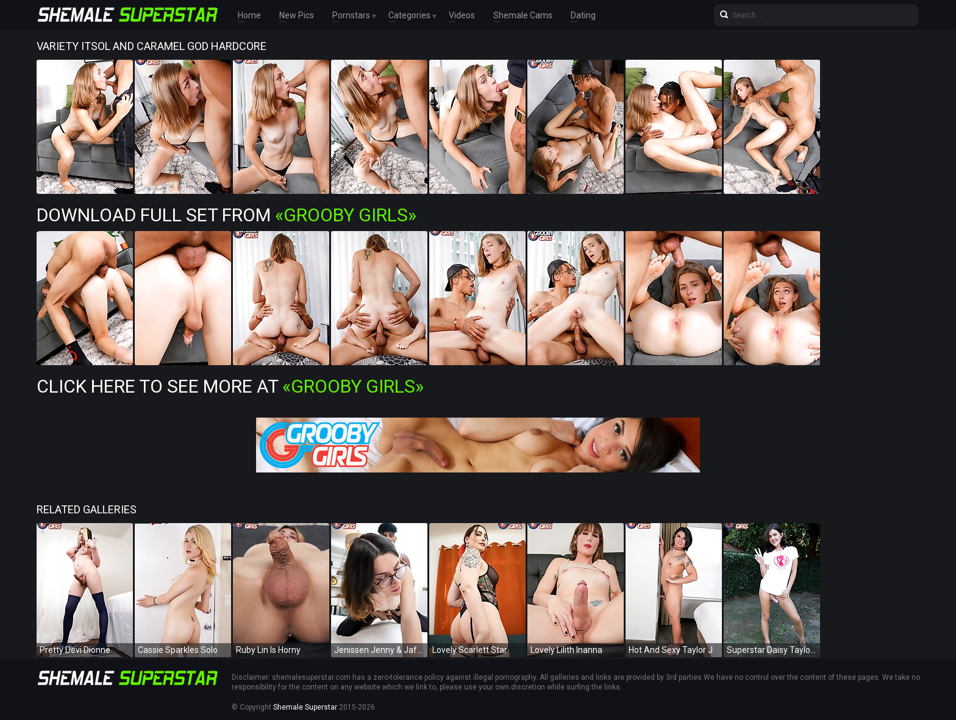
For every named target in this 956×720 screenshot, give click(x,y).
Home (249, 15)
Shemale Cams (522, 15)
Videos (462, 15)
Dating (583, 15)
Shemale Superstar (305, 707)
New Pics (296, 15)
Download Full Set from (226, 215)
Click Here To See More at (230, 386)
